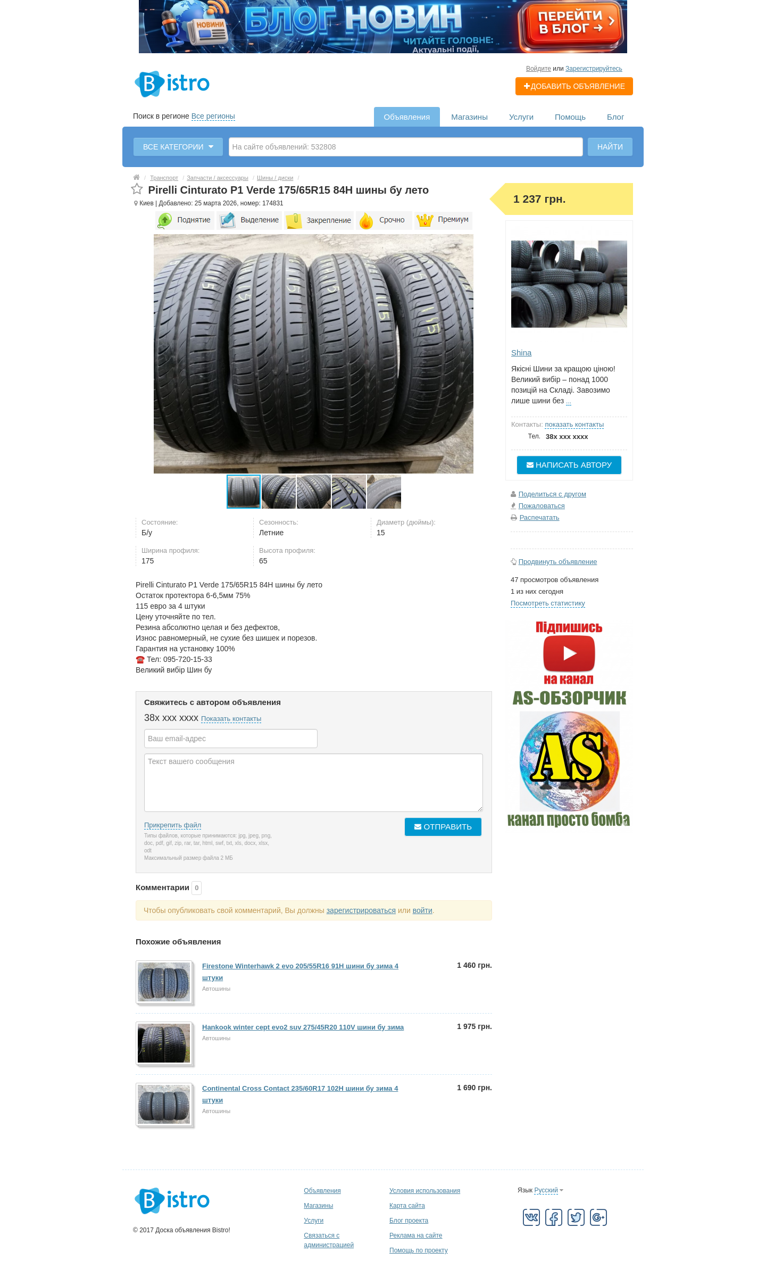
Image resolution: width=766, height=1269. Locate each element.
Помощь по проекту (418, 1250)
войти (422, 910)
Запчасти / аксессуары (217, 178)
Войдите (538, 68)
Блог (615, 116)
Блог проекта (408, 1220)
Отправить (443, 826)
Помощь (570, 116)
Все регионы (213, 116)
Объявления (407, 116)
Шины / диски (275, 178)
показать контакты (574, 424)
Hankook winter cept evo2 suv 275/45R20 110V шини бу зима (303, 1027)
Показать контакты (231, 719)
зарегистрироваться (361, 910)
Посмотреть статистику (548, 603)
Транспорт (164, 178)
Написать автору (569, 464)
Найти (610, 147)
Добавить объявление (574, 86)
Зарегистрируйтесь (593, 68)
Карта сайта (407, 1205)
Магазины (469, 116)
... (568, 401)
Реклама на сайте (416, 1235)
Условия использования (424, 1191)
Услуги (521, 116)
